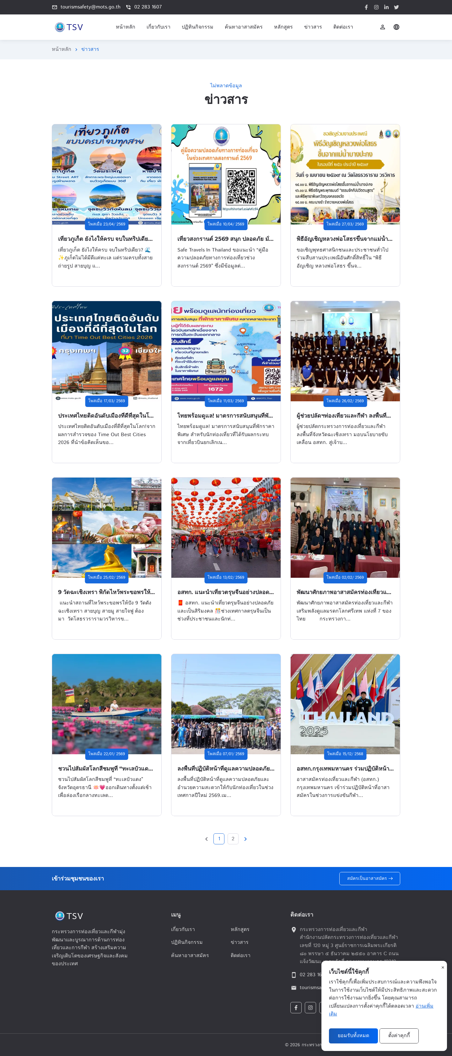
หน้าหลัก (61, 49)
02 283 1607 (144, 7)
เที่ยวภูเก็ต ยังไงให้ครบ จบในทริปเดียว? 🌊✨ (114, 239)
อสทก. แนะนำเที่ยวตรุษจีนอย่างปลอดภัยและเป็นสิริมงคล (246, 592)
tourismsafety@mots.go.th (86, 7)
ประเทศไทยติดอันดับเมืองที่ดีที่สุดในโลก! (108, 415)
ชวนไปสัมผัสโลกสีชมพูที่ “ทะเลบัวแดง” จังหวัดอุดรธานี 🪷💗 (133, 768)
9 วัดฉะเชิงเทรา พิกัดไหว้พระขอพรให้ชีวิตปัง (112, 592)
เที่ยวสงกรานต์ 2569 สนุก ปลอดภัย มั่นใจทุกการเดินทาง (246, 239)
